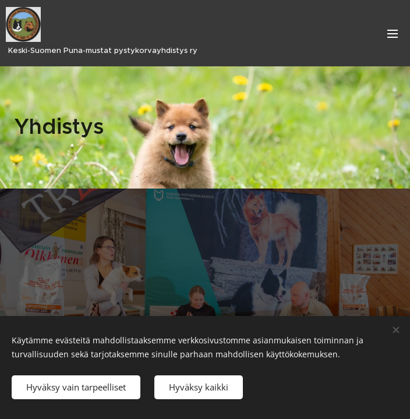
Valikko (392, 33)
